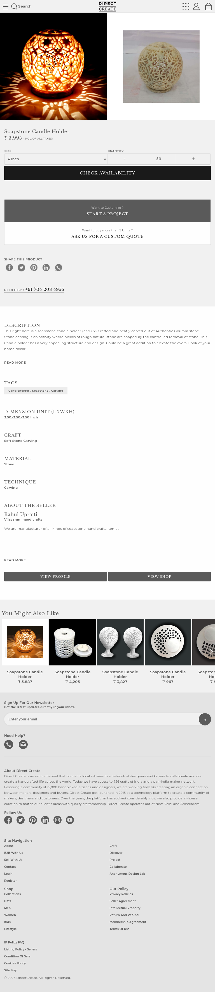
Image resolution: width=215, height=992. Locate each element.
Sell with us (13, 860)
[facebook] (9, 267)
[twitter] (22, 267)
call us (9, 744)
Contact (10, 867)
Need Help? (34, 289)
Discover (116, 853)
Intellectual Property (125, 908)
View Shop (159, 577)
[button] (211, 652)
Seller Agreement (123, 901)
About (8, 846)
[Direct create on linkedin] (46, 820)
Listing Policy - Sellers (20, 949)
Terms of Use (120, 929)
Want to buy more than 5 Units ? (107, 234)
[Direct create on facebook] (9, 820)
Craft (113, 846)
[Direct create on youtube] (71, 820)
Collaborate (118, 867)
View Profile (55, 577)
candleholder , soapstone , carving (35, 390)
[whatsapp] (58, 267)
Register (10, 881)
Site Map (10, 970)
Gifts (7, 901)
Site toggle (5, 6)
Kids (7, 922)
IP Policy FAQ (14, 942)
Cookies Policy (15, 963)
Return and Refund (124, 915)
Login (8, 874)
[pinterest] (34, 267)
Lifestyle (10, 929)
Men (7, 908)
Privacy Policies (121, 894)
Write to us (24, 744)
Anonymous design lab (127, 874)
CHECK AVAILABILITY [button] (107, 173)
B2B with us (13, 853)
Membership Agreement (128, 922)
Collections (12, 894)
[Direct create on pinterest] (34, 820)
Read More (15, 363)
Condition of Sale (17, 956)
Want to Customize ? (107, 211)
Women (10, 915)
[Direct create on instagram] (58, 820)
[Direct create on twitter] (22, 820)
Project (115, 860)
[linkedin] (46, 267)
